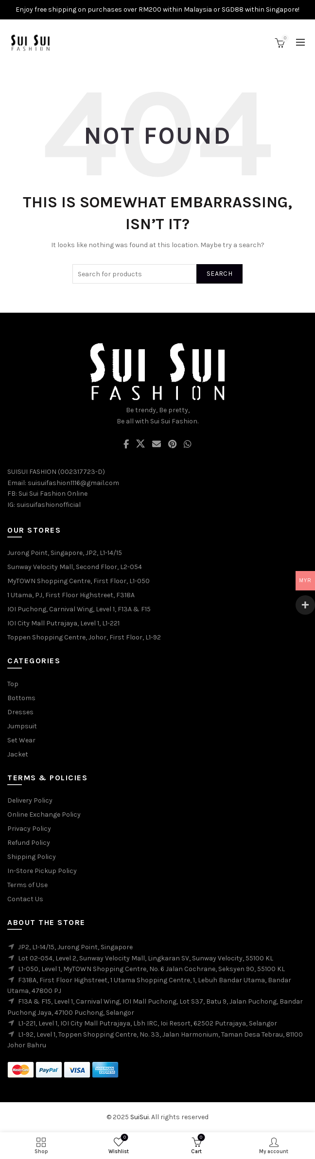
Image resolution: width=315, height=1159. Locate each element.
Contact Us (25, 899)
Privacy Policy (29, 828)
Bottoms (21, 698)
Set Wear (21, 740)
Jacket (17, 754)
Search (219, 273)
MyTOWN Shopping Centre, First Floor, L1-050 (78, 581)
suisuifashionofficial (49, 505)
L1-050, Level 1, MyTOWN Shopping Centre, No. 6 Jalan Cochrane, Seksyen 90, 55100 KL (151, 969)
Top (12, 684)
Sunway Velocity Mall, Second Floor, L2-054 (74, 567)
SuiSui (139, 1117)
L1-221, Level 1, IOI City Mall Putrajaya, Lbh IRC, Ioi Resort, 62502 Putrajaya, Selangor (147, 1023)
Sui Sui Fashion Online (53, 493)
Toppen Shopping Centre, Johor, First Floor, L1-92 (84, 637)
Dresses (20, 712)
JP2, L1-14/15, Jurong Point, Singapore (75, 947)
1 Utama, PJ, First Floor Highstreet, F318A (71, 595)
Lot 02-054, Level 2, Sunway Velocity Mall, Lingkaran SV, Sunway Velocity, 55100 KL (145, 958)
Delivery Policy (29, 800)
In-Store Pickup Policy (42, 871)
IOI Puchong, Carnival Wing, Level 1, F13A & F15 (79, 609)
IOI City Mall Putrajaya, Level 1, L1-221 (63, 623)
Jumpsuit (22, 726)
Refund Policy (28, 843)
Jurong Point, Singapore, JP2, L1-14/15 (64, 553)
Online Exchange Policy (44, 814)
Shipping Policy (31, 857)
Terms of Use (27, 885)
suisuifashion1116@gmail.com (73, 483)
